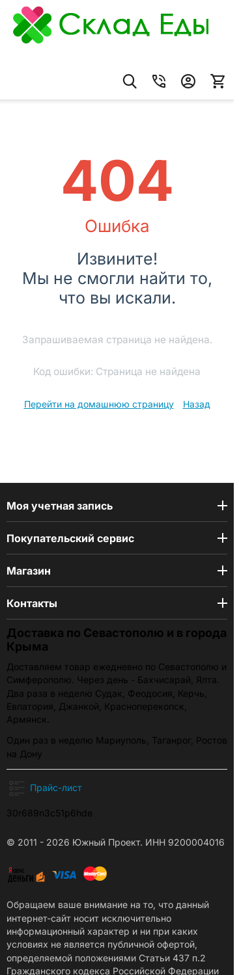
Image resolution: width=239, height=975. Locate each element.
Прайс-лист (56, 787)
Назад (196, 404)
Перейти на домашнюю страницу (99, 404)
